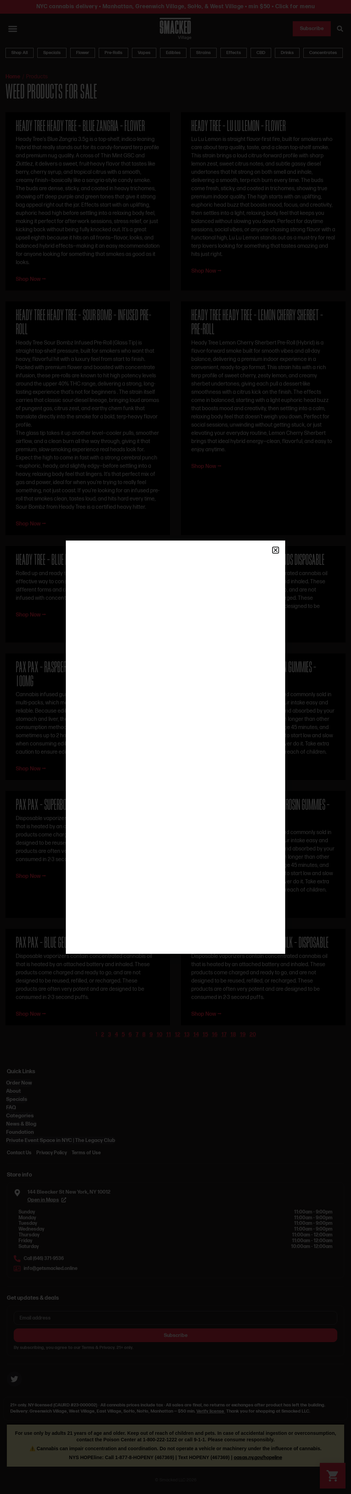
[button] (275, 550)
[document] (175, 747)
